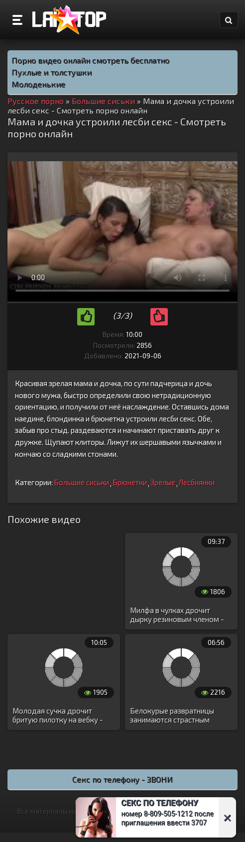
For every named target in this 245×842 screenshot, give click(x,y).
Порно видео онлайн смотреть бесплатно (90, 60)
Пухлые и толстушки (51, 72)
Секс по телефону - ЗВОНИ (122, 779)
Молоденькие (38, 84)
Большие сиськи (81, 482)
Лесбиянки (197, 482)
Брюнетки (130, 482)
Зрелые (162, 482)
